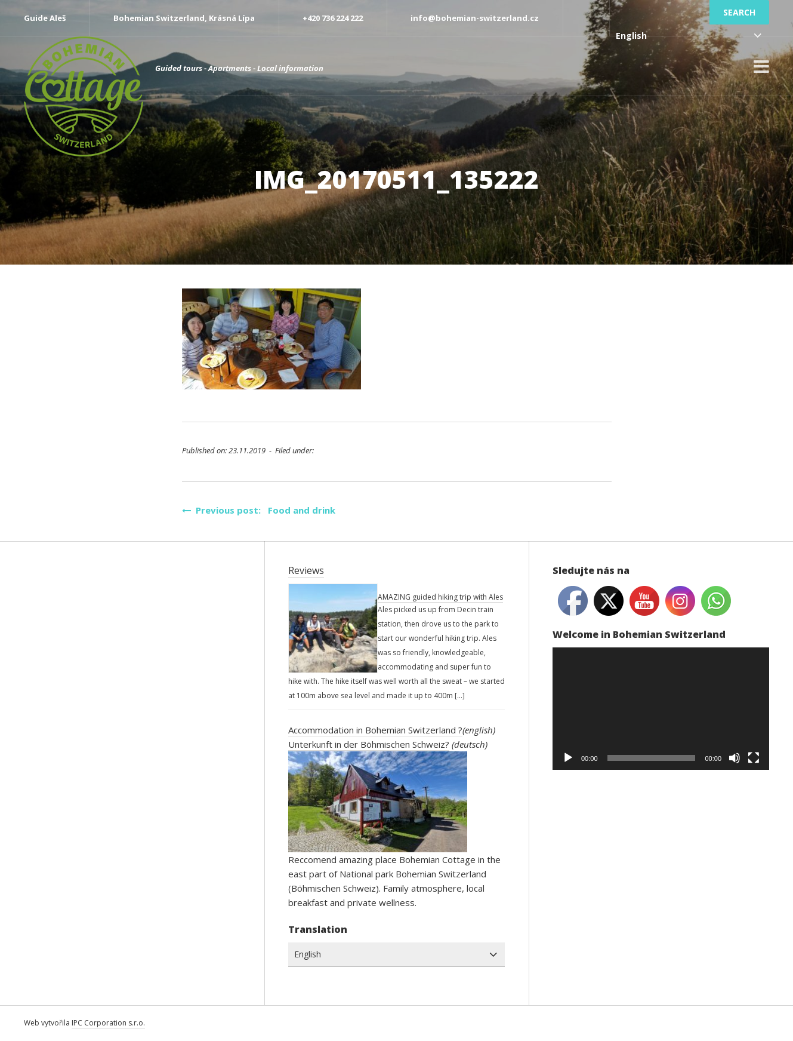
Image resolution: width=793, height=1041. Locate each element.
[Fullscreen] (754, 758)
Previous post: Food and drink (258, 510)
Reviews (306, 570)
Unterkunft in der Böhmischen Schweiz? (368, 744)
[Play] (568, 758)
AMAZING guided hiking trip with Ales (440, 597)
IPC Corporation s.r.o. (108, 1023)
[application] (661, 708)
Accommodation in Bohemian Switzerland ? (375, 730)
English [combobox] (631, 35)
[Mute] (734, 758)
